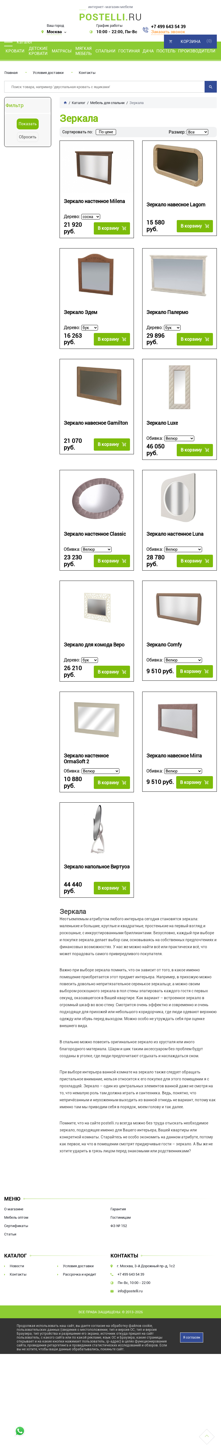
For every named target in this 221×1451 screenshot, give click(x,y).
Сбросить (27, 137)
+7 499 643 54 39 (168, 26)
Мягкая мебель (83, 51)
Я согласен (191, 1323)
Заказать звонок (168, 31)
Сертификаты (16, 1211)
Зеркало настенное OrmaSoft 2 (86, 748)
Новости (17, 1251)
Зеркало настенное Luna (174, 528)
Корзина (190, 41)
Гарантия (118, 1194)
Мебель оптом (16, 1203)
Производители (196, 51)
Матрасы (62, 51)
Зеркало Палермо (167, 310)
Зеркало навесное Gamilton (96, 419)
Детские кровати (38, 51)
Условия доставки (48, 73)
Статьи (10, 1220)
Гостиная (129, 51)
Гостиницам (120, 1203)
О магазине (13, 1194)
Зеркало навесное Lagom (175, 204)
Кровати (15, 51)
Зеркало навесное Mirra (174, 745)
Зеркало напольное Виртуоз (97, 854)
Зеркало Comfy (164, 636)
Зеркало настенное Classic (95, 528)
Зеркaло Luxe (162, 419)
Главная (11, 73)
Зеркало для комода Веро (94, 636)
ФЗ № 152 (118, 1211)
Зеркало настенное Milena (94, 201)
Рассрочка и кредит (79, 1260)
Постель (165, 51)
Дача (148, 51)
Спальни (105, 51)
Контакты (87, 73)
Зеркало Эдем (80, 310)
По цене (106, 132)
